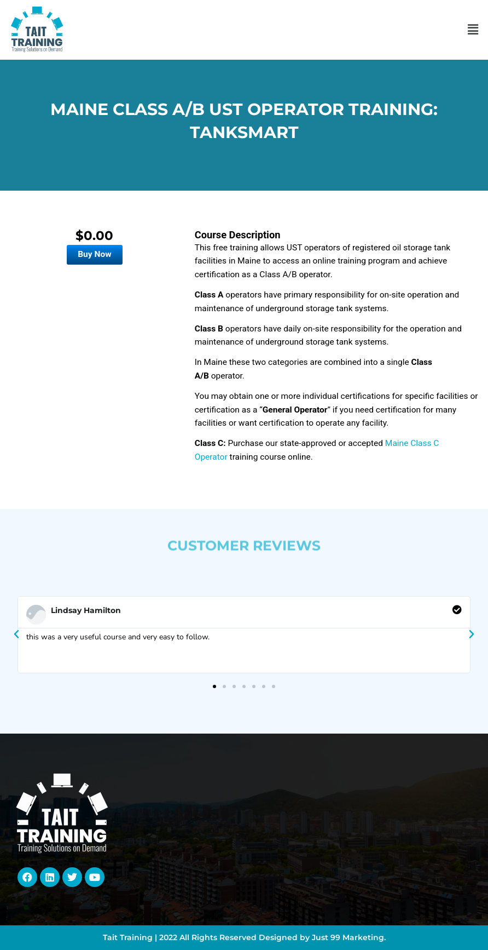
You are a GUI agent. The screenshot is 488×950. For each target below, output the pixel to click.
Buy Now (94, 254)
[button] (473, 29)
